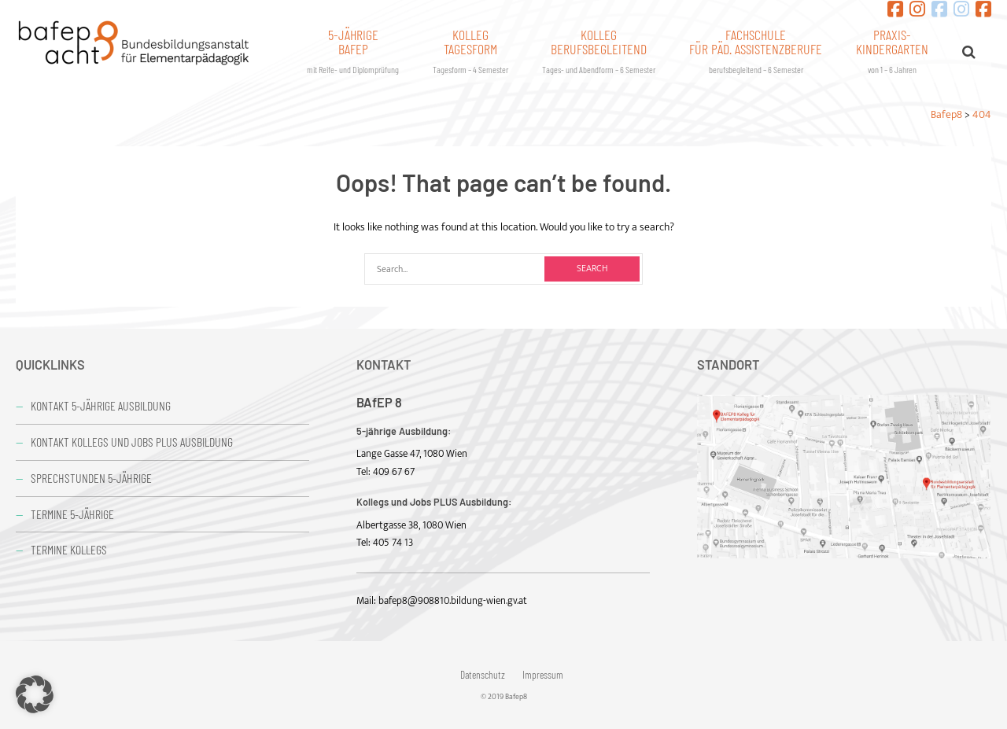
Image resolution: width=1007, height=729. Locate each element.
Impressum (542, 674)
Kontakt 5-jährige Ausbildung (101, 405)
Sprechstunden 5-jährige (91, 477)
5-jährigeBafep (353, 50)
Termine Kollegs (69, 549)
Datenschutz (482, 674)
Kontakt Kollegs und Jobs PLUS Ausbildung (132, 441)
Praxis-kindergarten (892, 50)
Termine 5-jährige (72, 513)
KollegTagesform (470, 50)
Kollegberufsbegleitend (598, 50)
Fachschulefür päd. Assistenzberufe (755, 50)
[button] (34, 694)
